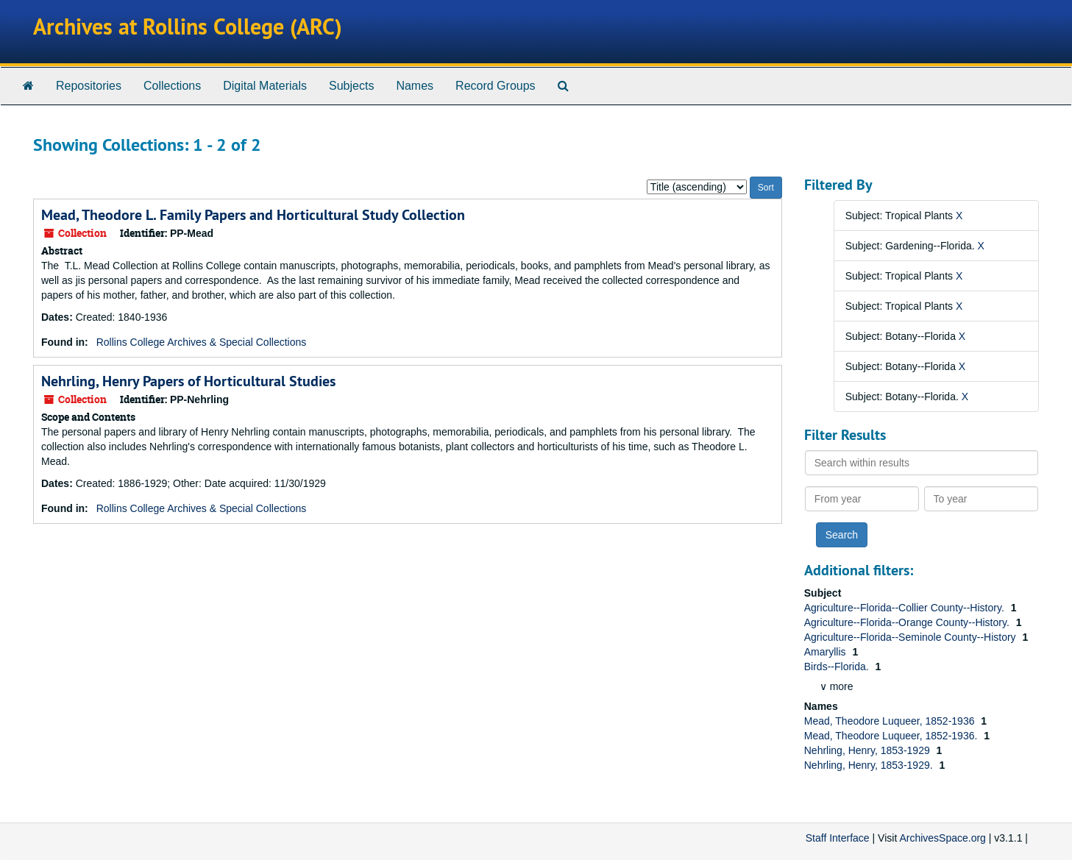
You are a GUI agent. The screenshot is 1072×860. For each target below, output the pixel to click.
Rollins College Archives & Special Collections (201, 342)
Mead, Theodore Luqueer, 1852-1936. (892, 736)
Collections (172, 85)
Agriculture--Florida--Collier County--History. (905, 608)
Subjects (351, 85)
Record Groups (495, 85)
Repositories (88, 85)
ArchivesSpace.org (942, 838)
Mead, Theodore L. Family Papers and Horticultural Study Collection (253, 214)
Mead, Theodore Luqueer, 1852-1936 (891, 721)
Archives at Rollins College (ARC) (187, 27)
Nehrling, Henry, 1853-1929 (868, 750)
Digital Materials (265, 85)
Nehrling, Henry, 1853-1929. (870, 765)
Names (414, 85)
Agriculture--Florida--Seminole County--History (911, 637)
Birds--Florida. (838, 666)
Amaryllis (826, 652)
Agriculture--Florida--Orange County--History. (908, 622)
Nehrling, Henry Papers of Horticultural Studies (188, 381)
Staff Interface (838, 838)
